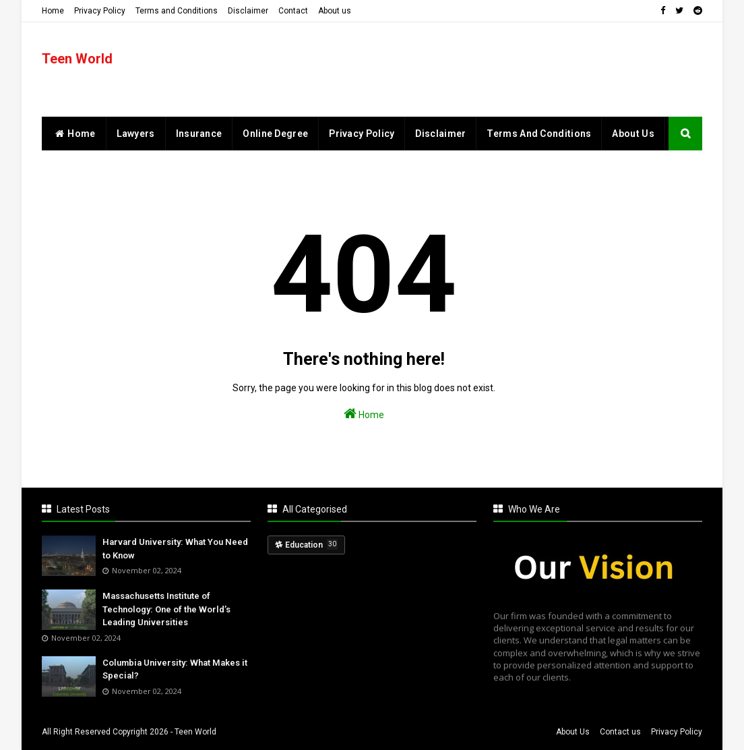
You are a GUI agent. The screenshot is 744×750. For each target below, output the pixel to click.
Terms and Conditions (176, 11)
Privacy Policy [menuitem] (361, 133)
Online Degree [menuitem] (275, 133)
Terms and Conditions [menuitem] (539, 133)
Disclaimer (248, 11)
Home (53, 11)
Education (311, 544)
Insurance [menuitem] (199, 133)
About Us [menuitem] (633, 133)
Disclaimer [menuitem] (440, 133)
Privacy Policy (99, 11)
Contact (293, 11)
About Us (573, 732)
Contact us (620, 732)
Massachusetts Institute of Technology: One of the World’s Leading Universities (166, 609)
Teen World (77, 59)
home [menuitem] (74, 133)
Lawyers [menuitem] (136, 133)
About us (334, 11)
